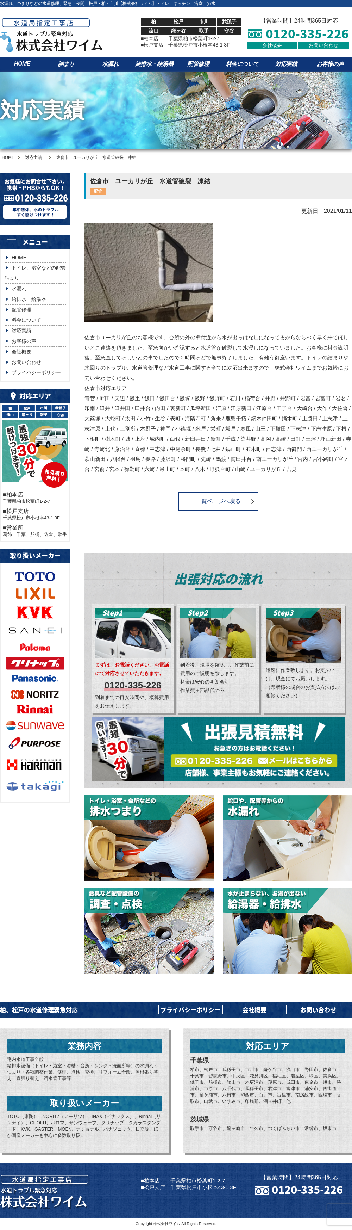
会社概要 (272, 45)
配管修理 (198, 64)
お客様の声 (330, 64)
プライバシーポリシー (36, 372)
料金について (242, 64)
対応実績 (286, 64)
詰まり (66, 64)
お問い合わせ (323, 45)
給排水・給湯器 (154, 64)
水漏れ (110, 64)
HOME (22, 64)
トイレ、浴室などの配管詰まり (35, 273)
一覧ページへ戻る (218, 501)
